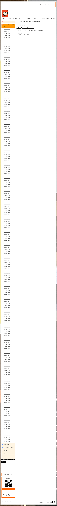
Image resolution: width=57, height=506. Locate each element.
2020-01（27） (7, 186)
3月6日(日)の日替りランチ (25, 28)
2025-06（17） (7, 46)
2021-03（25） (7, 156)
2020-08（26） (7, 171)
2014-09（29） (7, 325)
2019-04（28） (7, 206)
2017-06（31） (7, 253)
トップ (5, 22)
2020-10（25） (7, 167)
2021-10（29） (7, 141)
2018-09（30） (7, 221)
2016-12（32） (7, 266)
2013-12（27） (7, 344)
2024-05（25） (7, 74)
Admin (48, 502)
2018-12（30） (7, 214)
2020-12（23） (7, 163)
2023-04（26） (7, 102)
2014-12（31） (7, 318)
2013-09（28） (7, 351)
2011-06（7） (7, 409)
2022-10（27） (7, 115)
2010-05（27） (7, 437)
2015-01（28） (7, 316)
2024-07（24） (7, 70)
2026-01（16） (7, 31)
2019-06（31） (7, 201)
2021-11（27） (7, 139)
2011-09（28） (7, 402)
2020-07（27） (7, 173)
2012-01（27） (7, 394)
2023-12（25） (7, 85)
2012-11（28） (7, 372)
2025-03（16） (7, 52)
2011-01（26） (7, 420)
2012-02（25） (7, 392)
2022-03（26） (7, 130)
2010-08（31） (7, 430)
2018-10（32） (7, 219)
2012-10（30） (7, 374)
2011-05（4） (7, 411)
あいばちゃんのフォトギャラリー (9, 456)
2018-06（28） (7, 227)
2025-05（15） (7, 48)
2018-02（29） (7, 236)
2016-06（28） (7, 279)
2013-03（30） (7, 363)
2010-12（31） (7, 422)
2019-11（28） (7, 191)
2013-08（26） (7, 353)
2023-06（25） (7, 98)
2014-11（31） (7, 320)
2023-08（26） (7, 93)
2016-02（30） (7, 288)
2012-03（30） (7, 389)
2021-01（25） (7, 160)
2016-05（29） (7, 281)
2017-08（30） (7, 249)
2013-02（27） (7, 366)
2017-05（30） (7, 255)
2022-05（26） (7, 126)
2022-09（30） (7, 117)
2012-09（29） (7, 376)
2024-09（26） (7, 65)
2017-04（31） (7, 258)
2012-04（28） (7, 387)
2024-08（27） (7, 68)
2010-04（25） (7, 439)
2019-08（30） (7, 197)
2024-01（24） (7, 83)
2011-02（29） (7, 417)
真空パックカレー (7, 444)
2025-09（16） (7, 39)
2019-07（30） (7, 199)
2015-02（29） (7, 314)
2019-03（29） (7, 208)
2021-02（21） (7, 158)
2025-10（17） (7, 37)
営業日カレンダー (7, 453)
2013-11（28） (7, 346)
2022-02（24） (7, 132)
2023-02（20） (7, 106)
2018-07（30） (7, 225)
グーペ (45, 502)
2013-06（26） (7, 357)
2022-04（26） (7, 128)
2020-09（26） (7, 169)
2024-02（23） (7, 80)
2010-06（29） (7, 435)
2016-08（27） (7, 275)
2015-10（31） (7, 297)
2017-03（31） (7, 260)
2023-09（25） (7, 91)
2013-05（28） (7, 359)
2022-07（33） (7, 122)
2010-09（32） (7, 428)
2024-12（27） (7, 59)
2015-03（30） (7, 312)
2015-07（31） (7, 303)
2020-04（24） (7, 180)
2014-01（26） (7, 342)
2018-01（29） (7, 238)
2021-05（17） (7, 152)
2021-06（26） (7, 150)
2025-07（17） (7, 44)
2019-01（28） (7, 212)
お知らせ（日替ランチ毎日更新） (9, 25)
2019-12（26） (7, 188)
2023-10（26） (7, 89)
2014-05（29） (7, 333)
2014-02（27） (7, 340)
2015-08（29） (7, 301)
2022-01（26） (7, 134)
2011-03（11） (7, 415)
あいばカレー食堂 (8, 501)
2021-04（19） (7, 154)
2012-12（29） (7, 370)
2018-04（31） (7, 232)
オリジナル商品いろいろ (8, 447)
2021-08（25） (7, 145)
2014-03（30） (7, 338)
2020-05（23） (7, 178)
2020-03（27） (7, 182)
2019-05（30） (7, 204)
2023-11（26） (7, 87)
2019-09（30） (7, 195)
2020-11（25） (7, 165)
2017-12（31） (7, 240)
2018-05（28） (7, 230)
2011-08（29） (7, 405)
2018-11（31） (7, 217)
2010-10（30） (7, 426)
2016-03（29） (7, 286)
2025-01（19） (7, 57)
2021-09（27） (7, 143)
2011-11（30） (7, 398)
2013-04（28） (7, 361)
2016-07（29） (7, 277)
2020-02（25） (7, 184)
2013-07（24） (7, 355)
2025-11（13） (7, 35)
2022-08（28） (7, 119)
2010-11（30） (7, 424)
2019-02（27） (7, 210)
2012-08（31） (7, 379)
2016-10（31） (7, 271)
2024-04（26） (7, 76)
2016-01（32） (7, 290)
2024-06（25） (7, 72)
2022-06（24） (7, 124)
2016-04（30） (7, 284)
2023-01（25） (7, 109)
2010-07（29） (7, 433)
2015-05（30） (7, 307)
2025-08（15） (7, 42)
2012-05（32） (7, 385)
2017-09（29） (7, 247)
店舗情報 (5, 450)
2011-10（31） (7, 400)
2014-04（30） (7, 335)
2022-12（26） (7, 111)
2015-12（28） (7, 292)
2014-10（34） (7, 322)
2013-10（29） (7, 348)
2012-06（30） (7, 383)
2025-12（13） (7, 33)
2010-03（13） (7, 441)
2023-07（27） (7, 96)
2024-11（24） (7, 61)
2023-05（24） (7, 100)
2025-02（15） (7, 55)
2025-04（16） (7, 50)
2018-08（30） (7, 223)
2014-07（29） (7, 329)
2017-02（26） (7, 262)
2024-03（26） (7, 78)
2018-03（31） (7, 234)
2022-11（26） (7, 113)
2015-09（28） (7, 299)
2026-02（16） (7, 29)
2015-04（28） (7, 309)
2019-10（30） (7, 193)
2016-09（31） (7, 273)
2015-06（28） (7, 305)
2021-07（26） (7, 147)
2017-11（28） (7, 243)
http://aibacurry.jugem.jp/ (22, 34)
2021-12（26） (7, 137)
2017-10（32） (7, 245)
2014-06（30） (7, 331)
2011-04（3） (7, 413)
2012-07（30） (7, 381)
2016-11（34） (7, 268)
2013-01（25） (7, 368)
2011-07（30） (7, 407)
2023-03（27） (7, 104)
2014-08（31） (7, 327)
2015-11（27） (7, 294)
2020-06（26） (7, 176)
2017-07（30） (7, 251)
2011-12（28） (7, 396)
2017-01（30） (7, 264)
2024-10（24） (7, 63)
